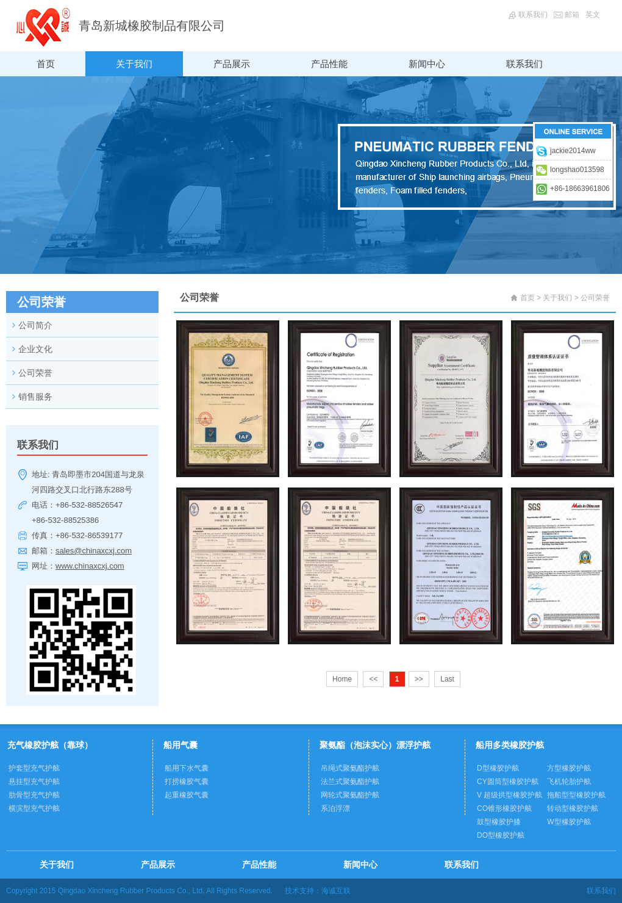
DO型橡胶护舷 (500, 835)
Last (447, 679)
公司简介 (35, 325)
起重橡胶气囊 (187, 795)
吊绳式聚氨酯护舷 (350, 768)
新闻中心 (427, 64)
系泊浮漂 (335, 808)
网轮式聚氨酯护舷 (350, 795)
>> (419, 679)
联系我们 (533, 14)
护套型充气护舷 (34, 768)
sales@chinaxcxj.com (93, 550)
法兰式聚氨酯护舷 (350, 781)
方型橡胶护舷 (569, 768)
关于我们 (134, 64)
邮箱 (572, 14)
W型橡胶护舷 (568, 822)
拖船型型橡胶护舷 (576, 795)
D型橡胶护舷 (498, 768)
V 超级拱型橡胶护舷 (509, 795)
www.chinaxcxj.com (89, 565)
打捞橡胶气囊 (187, 781)
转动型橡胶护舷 (572, 808)
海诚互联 (336, 891)
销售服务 (35, 396)
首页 (46, 64)
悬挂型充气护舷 (34, 781)
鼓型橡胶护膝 (499, 822)
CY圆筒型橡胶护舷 (507, 781)
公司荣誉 (35, 373)
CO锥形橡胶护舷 (504, 808)
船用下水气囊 (187, 768)
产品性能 (329, 64)
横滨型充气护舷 (34, 808)
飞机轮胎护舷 (569, 781)
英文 (592, 14)
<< (373, 679)
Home (342, 679)
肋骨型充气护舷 (34, 795)
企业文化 (35, 349)
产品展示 (231, 64)
